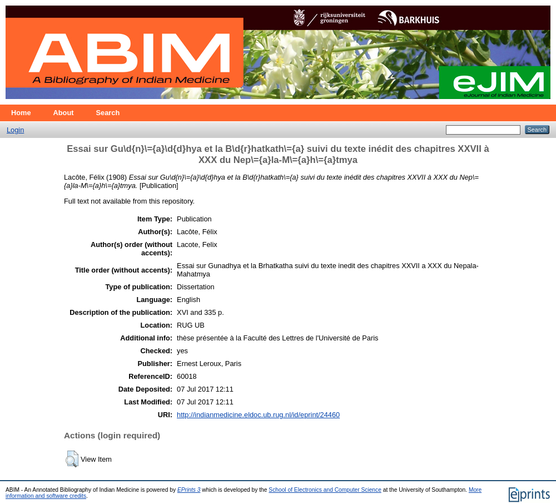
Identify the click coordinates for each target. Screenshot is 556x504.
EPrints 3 (189, 490)
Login (15, 130)
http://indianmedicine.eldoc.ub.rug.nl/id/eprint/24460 (258, 415)
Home (21, 112)
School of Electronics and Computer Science (325, 490)
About (63, 112)
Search (108, 112)
